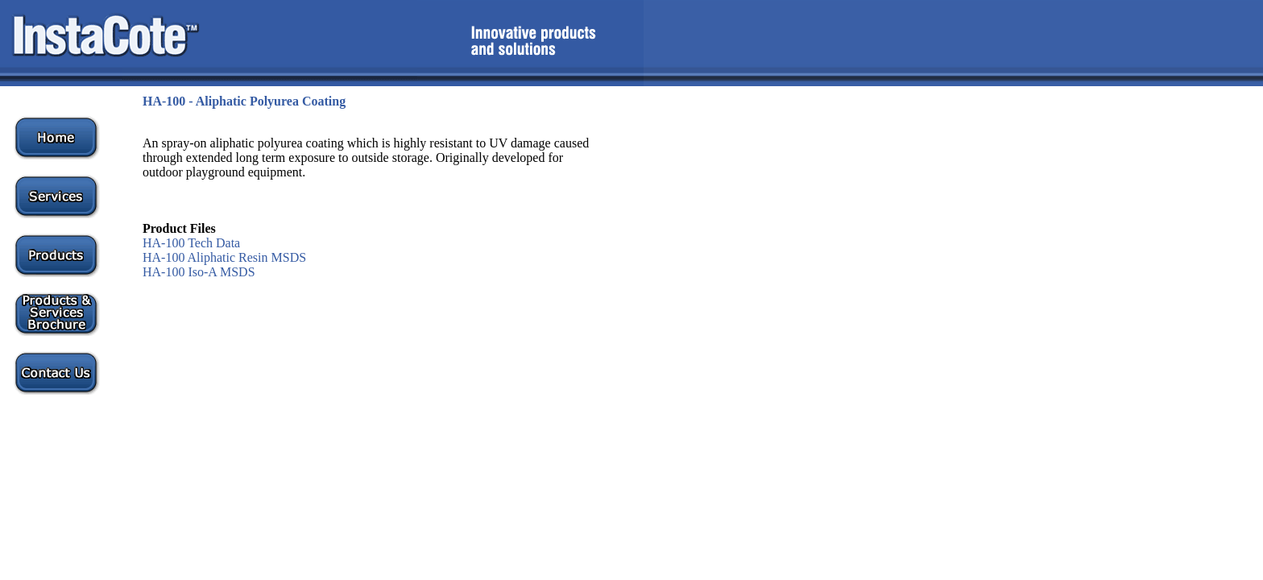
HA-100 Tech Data (191, 243)
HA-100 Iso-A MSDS (199, 272)
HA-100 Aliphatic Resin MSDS (224, 257)
